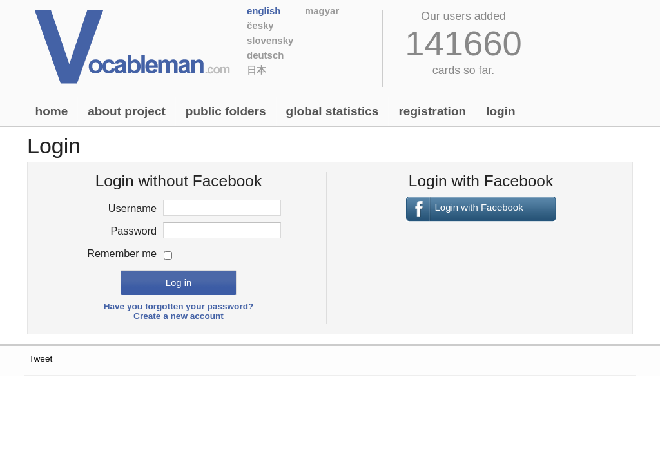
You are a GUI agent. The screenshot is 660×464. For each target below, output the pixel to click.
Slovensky (270, 40)
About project (127, 111)
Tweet (40, 358)
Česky (260, 25)
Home (51, 111)
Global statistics (332, 111)
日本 (256, 69)
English (263, 10)
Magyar (322, 10)
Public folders (226, 111)
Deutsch (265, 55)
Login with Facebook (479, 207)
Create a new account (178, 316)
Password (133, 231)
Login (500, 111)
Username (132, 208)
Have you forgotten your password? (179, 306)
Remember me (122, 253)
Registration (432, 111)
